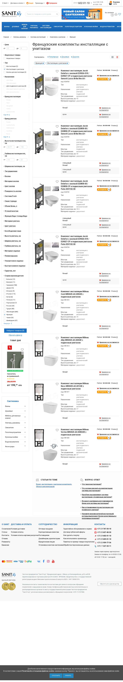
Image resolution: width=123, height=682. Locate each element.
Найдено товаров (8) (15, 330)
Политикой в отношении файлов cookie (38, 671)
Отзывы (5, 538)
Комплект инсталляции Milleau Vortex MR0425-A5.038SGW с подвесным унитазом (75, 432)
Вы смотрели (109, 14)
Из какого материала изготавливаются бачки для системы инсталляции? (97, 502)
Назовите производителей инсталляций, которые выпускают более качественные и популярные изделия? (99, 516)
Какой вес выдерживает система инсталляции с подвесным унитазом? (97, 496)
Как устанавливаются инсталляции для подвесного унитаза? (97, 508)
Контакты (5, 535)
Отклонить (56, 675)
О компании (6, 529)
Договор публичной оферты (74, 532)
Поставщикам (44, 535)
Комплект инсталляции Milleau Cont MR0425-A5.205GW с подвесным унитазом (75, 294)
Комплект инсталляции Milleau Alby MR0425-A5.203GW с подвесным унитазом (75, 340)
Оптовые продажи (46, 529)
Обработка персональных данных (76, 545)
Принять (68, 675)
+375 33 (102, 532)
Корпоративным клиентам (49, 532)
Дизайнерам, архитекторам (49, 538)
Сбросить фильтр (15, 335)
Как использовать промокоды (74, 538)
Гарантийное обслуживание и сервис (77, 529)
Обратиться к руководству (109, 584)
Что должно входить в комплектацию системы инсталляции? (97, 489)
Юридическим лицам (47, 542)
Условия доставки (18, 529)
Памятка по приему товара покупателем (78, 542)
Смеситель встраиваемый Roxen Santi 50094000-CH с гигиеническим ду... (15, 375)
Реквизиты (6, 542)
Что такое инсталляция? (92, 484)
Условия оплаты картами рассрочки (24, 535)
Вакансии (5, 545)
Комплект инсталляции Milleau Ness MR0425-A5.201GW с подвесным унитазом (75, 386)
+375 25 (102, 543)
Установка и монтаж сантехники (51, 545)
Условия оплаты (17, 532)
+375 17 (102, 546)
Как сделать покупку (71, 535)
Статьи (4, 532)
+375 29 (102, 529)
